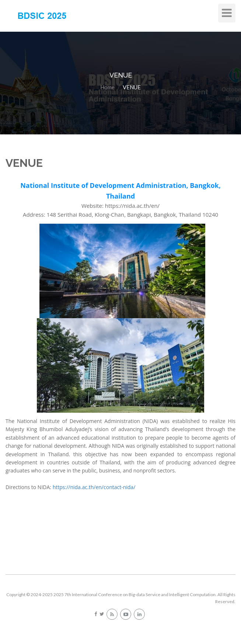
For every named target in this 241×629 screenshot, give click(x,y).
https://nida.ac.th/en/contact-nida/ (94, 487)
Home (107, 87)
